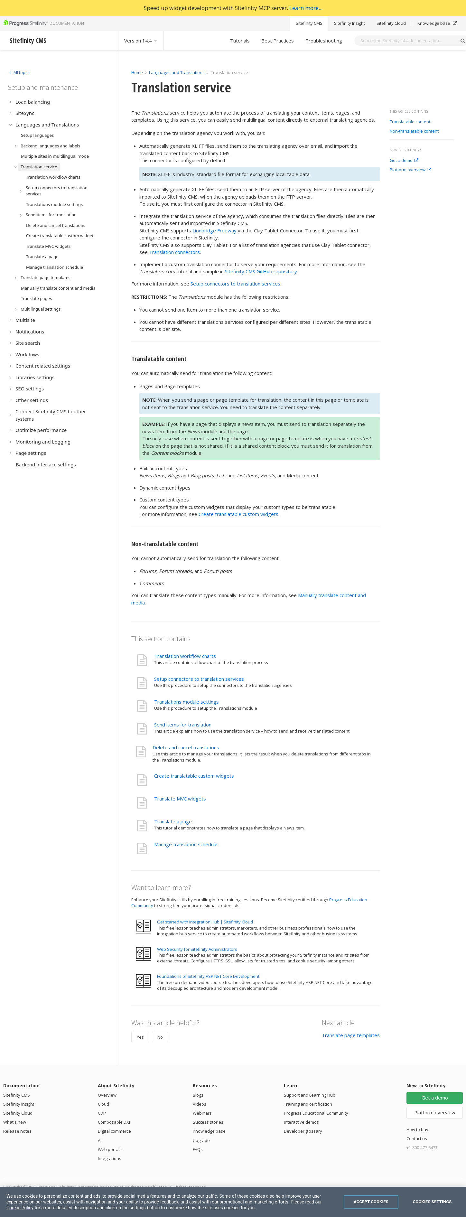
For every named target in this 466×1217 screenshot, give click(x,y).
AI (99, 1140)
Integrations (109, 1158)
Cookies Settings (432, 1201)
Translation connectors (174, 252)
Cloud (103, 1104)
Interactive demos (301, 1122)
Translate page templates (351, 1035)
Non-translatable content (414, 131)
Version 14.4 (141, 40)
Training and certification (308, 1104)
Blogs (198, 1095)
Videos (199, 1104)
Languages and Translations (177, 72)
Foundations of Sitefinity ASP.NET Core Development (208, 976)
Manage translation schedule (186, 844)
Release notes (17, 1131)
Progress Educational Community (316, 1113)
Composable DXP (115, 1122)
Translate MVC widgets (180, 798)
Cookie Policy (19, 1207)
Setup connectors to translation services (235, 283)
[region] (233, 1202)
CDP (102, 1113)
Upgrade (201, 1140)
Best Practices (277, 40)
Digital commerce (114, 1131)
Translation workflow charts (185, 656)
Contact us (416, 1138)
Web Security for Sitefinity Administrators (197, 949)
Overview (107, 1095)
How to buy (417, 1129)
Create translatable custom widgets (238, 514)
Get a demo (404, 160)
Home (137, 72)
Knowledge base (437, 23)
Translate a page (173, 821)
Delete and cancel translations (186, 747)
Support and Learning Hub (309, 1095)
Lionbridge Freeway (214, 230)
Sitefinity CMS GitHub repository (261, 271)
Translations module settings (186, 701)
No (160, 1037)
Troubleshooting (323, 40)
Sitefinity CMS (309, 23)
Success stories (208, 1122)
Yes (140, 1037)
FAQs (198, 1149)
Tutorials (240, 40)
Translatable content (410, 122)
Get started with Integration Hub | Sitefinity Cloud (205, 922)
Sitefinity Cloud (391, 23)
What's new (14, 1122)
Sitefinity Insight (349, 23)
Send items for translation (182, 724)
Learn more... (305, 8)
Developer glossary (303, 1131)
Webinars (202, 1113)
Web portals (110, 1149)
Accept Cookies (371, 1201)
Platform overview (410, 170)
